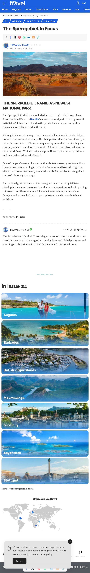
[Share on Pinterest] (19, 37)
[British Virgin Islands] (45, 361)
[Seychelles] (45, 443)
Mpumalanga (14, 398)
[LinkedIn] (82, 230)
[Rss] (85, 230)
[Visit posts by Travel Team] (5, 230)
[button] (5, 3)
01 (6, 21)
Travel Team (19, 45)
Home (4, 488)
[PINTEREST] (80, 552)
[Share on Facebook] (10, 37)
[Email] (33, 37)
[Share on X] (15, 37)
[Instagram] (75, 230)
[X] (71, 230)
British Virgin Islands (20, 370)
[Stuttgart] (45, 471)
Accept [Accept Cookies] (19, 563)
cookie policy (45, 556)
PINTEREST (80, 557)
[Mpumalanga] (45, 388)
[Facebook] (68, 230)
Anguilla (10, 315)
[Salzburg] (45, 416)
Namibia (49, 21)
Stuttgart (11, 480)
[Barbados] (45, 333)
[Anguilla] (45, 306)
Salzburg (11, 425)
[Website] (64, 230)
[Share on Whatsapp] (24, 37)
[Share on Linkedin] (29, 37)
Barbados (11, 342)
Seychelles (12, 453)
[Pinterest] (78, 230)
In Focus (32, 21)
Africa (17, 21)
